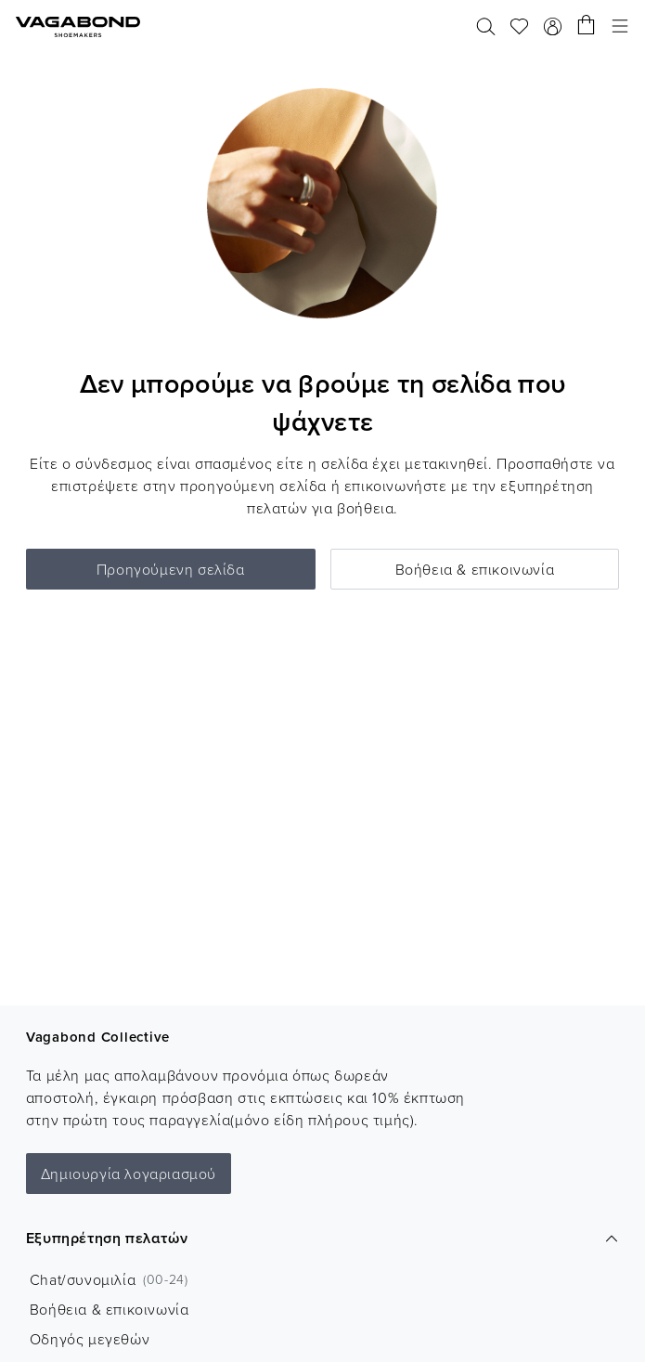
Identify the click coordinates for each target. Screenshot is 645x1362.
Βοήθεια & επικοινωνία (475, 569)
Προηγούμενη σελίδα (171, 569)
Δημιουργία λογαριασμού (128, 1173)
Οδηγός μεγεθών (89, 1339)
